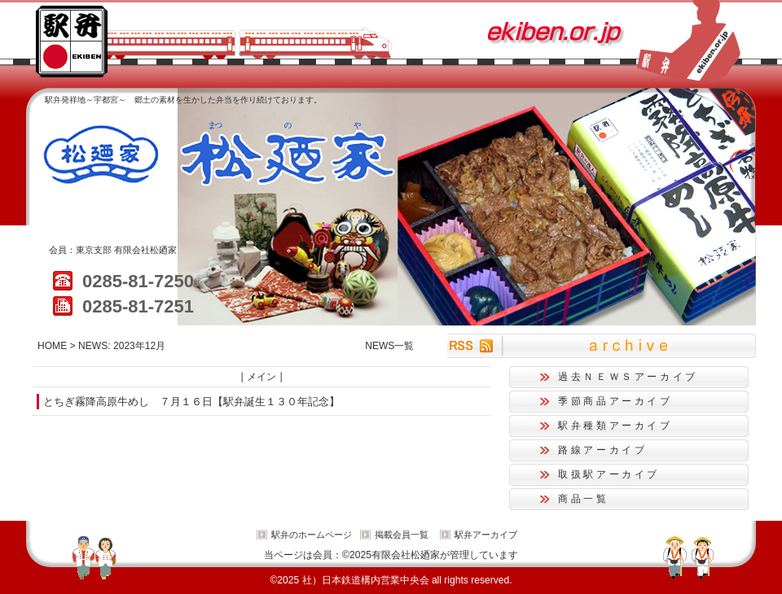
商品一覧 (583, 498)
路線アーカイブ (602, 450)
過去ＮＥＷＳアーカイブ (628, 376)
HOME (52, 346)
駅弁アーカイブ (486, 534)
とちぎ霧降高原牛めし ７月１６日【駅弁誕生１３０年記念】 (191, 401)
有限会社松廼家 (145, 250)
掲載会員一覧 (401, 534)
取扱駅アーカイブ (609, 474)
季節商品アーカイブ (615, 401)
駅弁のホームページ (311, 534)
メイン (261, 376)
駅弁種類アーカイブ (615, 425)
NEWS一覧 (389, 346)
